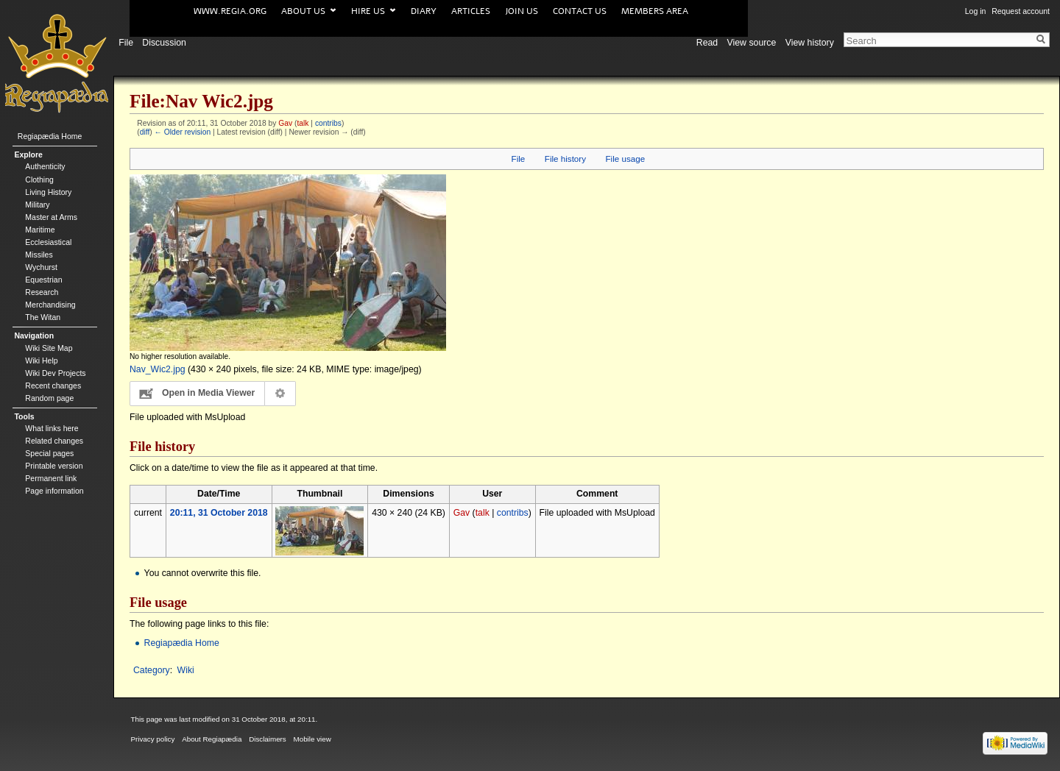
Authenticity (45, 166)
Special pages (49, 453)
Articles (470, 11)
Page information (54, 490)
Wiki (185, 670)
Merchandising (50, 304)
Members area (654, 11)
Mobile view (312, 739)
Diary (424, 11)
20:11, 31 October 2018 (219, 513)
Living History (48, 192)
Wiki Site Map (48, 348)
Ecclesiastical (48, 242)
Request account (1021, 11)
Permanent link (51, 478)
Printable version (53, 465)
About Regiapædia (211, 739)
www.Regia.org (230, 11)
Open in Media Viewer (208, 393)
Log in (975, 11)
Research (41, 292)
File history (565, 158)
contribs (328, 123)
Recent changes (53, 385)
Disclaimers (267, 739)
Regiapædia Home (181, 643)
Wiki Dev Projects (55, 373)
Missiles (38, 254)
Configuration (281, 393)
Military (37, 204)
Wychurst (41, 267)
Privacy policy (153, 739)
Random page (49, 398)
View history (809, 40)
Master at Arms (51, 217)
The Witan (42, 317)
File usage (626, 158)
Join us (521, 11)
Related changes (54, 440)
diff (145, 132)
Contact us (580, 11)
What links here (51, 428)
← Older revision (183, 132)
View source (752, 40)
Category (151, 670)
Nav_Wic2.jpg (158, 369)
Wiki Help (41, 360)
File (519, 158)
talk (302, 123)
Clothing (39, 179)
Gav (285, 123)
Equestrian (43, 279)
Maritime (39, 229)
